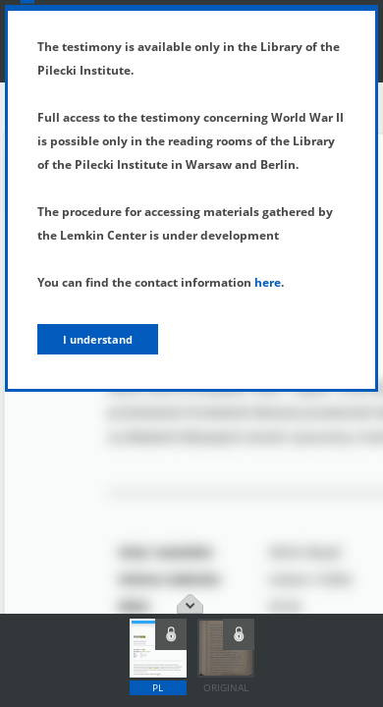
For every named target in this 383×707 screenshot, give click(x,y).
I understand (98, 339)
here (267, 282)
